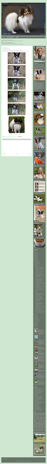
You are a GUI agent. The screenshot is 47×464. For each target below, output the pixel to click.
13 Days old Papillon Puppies (39, 312)
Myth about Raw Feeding (38, 397)
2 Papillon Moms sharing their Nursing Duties (39, 299)
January (36, 320)
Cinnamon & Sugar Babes (38, 302)
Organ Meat (36, 395)
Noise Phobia (36, 394)
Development (36, 417)
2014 (35, 260)
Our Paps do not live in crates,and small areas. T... (39, 294)
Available (5, 137)
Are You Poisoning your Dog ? (38, 399)
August (36, 266)
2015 (35, 259)
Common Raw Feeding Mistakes (39, 396)
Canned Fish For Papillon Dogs (39, 64)
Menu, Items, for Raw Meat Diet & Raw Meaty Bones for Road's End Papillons (41, 357)
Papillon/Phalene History (37, 422)
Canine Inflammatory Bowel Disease (39, 402)
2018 (35, 256)
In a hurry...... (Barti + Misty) (38, 267)
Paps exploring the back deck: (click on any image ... (40, 275)
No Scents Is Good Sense (38, 390)
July (36, 313)
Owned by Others (38, 420)
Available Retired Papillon (41, 415)
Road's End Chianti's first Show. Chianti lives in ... (39, 304)
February (36, 319)
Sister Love (36, 290)
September (36, 265)
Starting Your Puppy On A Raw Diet (39, 389)
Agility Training (42, 413)
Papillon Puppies (38, 421)
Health (35, 419)
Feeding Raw (36, 405)
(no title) (39, 335)
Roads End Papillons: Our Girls (40, 427)
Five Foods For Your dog (38, 403)
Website (17, 37)
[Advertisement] (16, 146)
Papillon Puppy (9, 137)
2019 (35, 255)
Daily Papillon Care (38, 416)
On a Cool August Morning (38, 278)
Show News (36, 430)
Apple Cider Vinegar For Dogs (38, 401)
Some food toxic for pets (38, 388)
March (36, 318)
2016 (35, 258)
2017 (35, 257)
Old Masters (41, 419)
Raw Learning (36, 400)
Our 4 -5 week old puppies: (38, 288)
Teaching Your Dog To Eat (38, 392)
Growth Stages (39, 418)
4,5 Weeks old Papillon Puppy (39, 279)
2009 (35, 326)
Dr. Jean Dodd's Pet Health (38, 398)
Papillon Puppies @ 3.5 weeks (39, 298)
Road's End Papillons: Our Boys (40, 423)
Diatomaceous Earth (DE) (38, 404)
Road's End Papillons (14, 5)
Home (3, 37)
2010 (35, 325)
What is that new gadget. (38, 297)
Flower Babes (37, 301)
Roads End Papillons (41, 425)
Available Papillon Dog (41, 329)
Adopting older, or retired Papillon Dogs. (41, 340)
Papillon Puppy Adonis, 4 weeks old (39, 289)
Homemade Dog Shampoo (38, 393)
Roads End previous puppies (40, 429)
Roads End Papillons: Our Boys (39, 426)
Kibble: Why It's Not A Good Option (39, 391)
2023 (35, 250)
